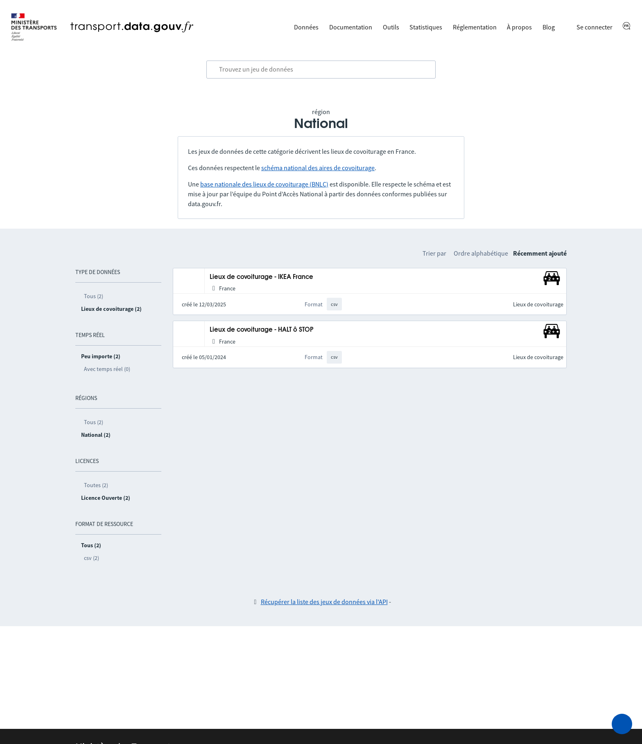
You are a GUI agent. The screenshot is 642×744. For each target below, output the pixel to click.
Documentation (350, 27)
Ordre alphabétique (481, 253)
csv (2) (91, 558)
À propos (519, 27)
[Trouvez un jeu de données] (321, 70)
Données (306, 27)
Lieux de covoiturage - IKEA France (261, 277)
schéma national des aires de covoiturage (318, 168)
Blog (549, 27)
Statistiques (425, 27)
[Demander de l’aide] (622, 724)
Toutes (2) (96, 485)
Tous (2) (93, 296)
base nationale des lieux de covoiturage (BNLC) (264, 184)
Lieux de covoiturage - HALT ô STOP (262, 330)
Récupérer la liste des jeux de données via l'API (324, 602)
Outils (391, 27)
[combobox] (321, 70)
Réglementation (475, 27)
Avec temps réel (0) (107, 369)
